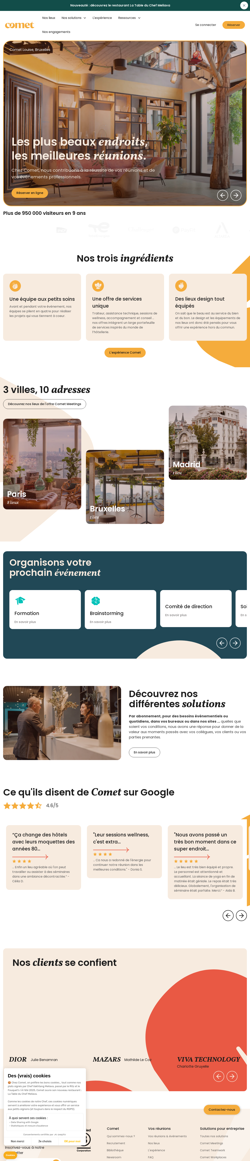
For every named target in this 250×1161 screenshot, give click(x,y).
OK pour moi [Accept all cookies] (72, 1141)
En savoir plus (144, 752)
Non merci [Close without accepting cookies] (17, 1141)
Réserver (233, 25)
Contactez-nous (222, 1109)
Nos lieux (48, 18)
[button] (10, 1155)
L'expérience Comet (125, 352)
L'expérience (102, 18)
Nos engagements (56, 32)
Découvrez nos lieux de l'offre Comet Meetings (44, 404)
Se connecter (205, 25)
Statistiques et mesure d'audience (29, 1125)
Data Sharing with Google (24, 1122)
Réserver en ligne (29, 193)
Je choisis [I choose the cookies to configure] (45, 1141)
